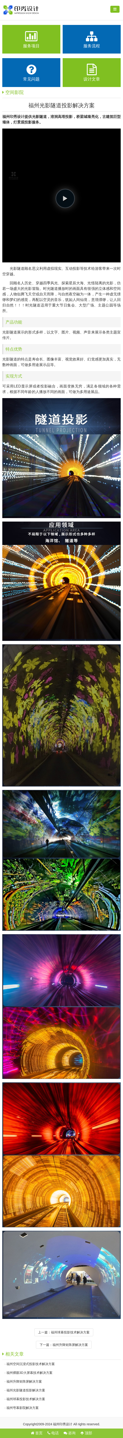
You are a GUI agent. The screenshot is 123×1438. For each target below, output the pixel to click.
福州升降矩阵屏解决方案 (70, 1345)
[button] (65, 198)
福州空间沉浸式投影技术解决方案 (30, 1364)
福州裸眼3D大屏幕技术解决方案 (29, 1373)
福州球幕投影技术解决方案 (70, 1332)
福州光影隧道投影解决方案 (25, 1390)
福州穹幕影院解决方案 (22, 1408)
